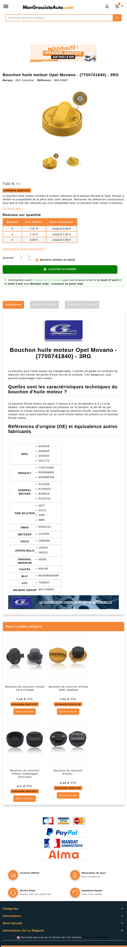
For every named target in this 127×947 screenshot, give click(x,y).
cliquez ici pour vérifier (96, 937)
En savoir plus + (13, 208)
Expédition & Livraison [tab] (82, 304)
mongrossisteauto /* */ (48, 7)
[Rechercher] (63, 17)
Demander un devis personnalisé (24, 248)
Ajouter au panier (59, 269)
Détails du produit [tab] (44, 304)
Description (13, 304)
